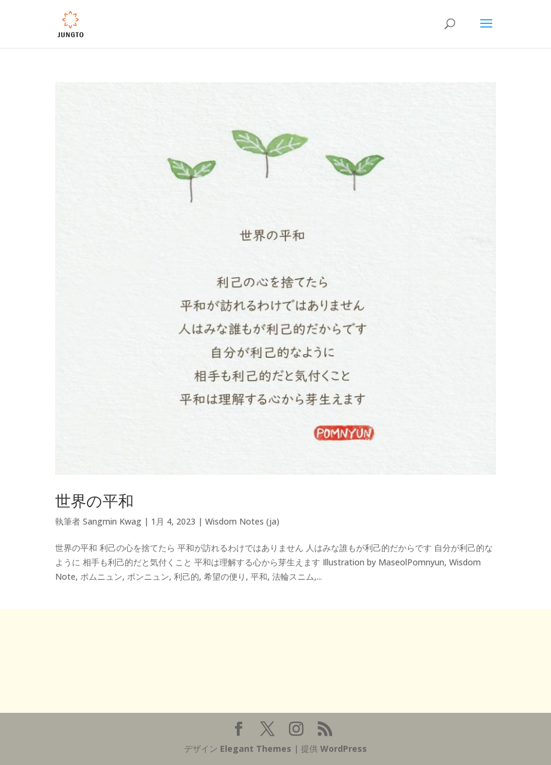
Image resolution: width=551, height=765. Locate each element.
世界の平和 (94, 500)
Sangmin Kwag (112, 521)
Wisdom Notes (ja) (242, 521)
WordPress (343, 748)
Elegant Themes (255, 748)
